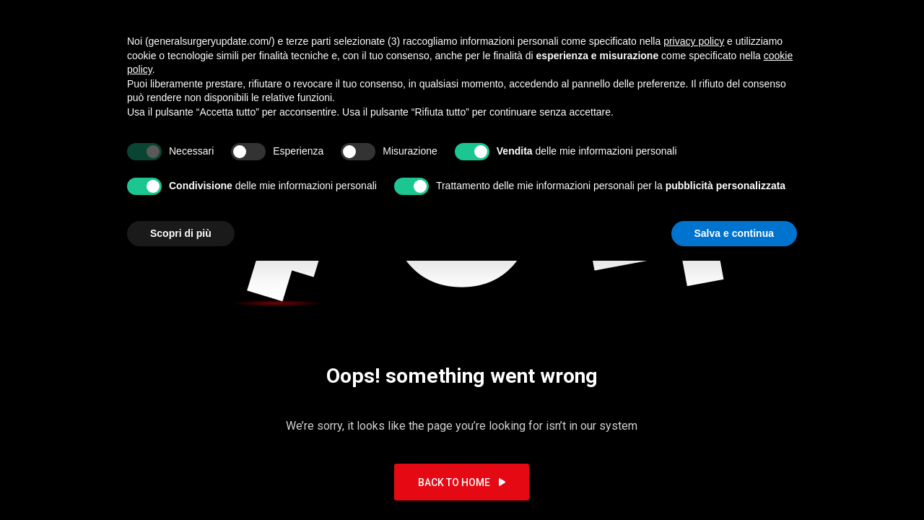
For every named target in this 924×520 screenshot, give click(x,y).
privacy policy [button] (693, 41)
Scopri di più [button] (181, 233)
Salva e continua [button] (734, 233)
